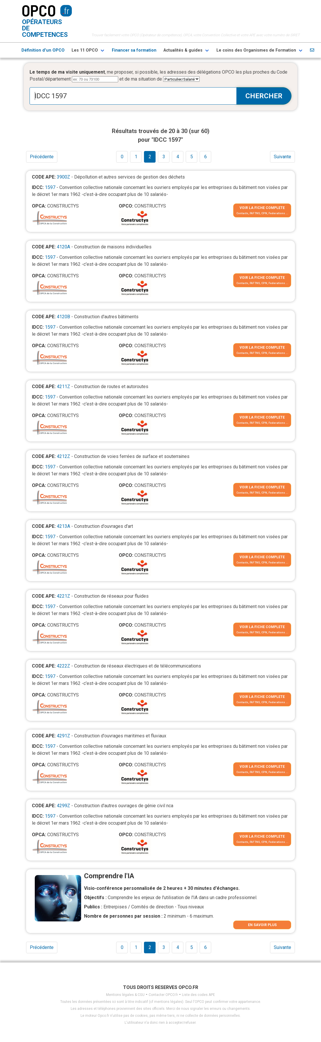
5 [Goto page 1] (191, 156)
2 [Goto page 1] (150, 156)
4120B (63, 316)
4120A (63, 247)
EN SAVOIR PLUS (262, 925)
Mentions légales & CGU (125, 995)
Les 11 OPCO (85, 50)
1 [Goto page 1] (136, 156)
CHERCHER (263, 96)
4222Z (63, 666)
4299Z (63, 805)
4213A (63, 526)
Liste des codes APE (198, 995)
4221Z (63, 596)
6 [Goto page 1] (205, 156)
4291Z (63, 736)
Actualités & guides (183, 50)
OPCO (38, 10)
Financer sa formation (134, 50)
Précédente (42, 156)
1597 (50, 187)
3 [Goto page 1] (164, 156)
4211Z (63, 386)
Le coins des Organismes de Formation (256, 50)
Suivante (282, 156)
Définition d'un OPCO (43, 50)
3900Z (63, 177)
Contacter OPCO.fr (163, 995)
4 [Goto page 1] (177, 156)
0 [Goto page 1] (122, 156)
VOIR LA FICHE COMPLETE (262, 208)
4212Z (63, 456)
